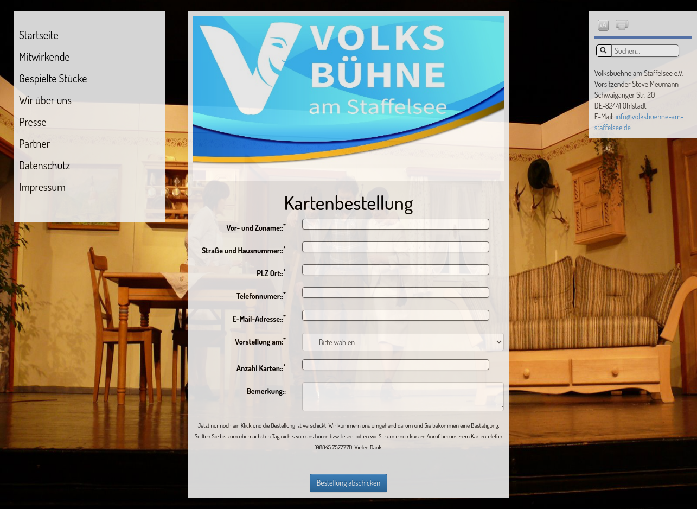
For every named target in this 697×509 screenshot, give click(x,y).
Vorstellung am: (260, 341)
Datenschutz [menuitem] (44, 165)
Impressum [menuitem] (42, 187)
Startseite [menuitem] (39, 35)
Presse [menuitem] (32, 121)
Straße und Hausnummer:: (244, 250)
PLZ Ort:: (271, 273)
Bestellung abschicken (349, 482)
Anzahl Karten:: (261, 367)
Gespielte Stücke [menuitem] (53, 78)
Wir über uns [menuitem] (45, 100)
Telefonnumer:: (261, 295)
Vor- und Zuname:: (256, 227)
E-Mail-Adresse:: (259, 318)
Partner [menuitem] (34, 143)
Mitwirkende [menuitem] (44, 56)
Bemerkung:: (266, 391)
